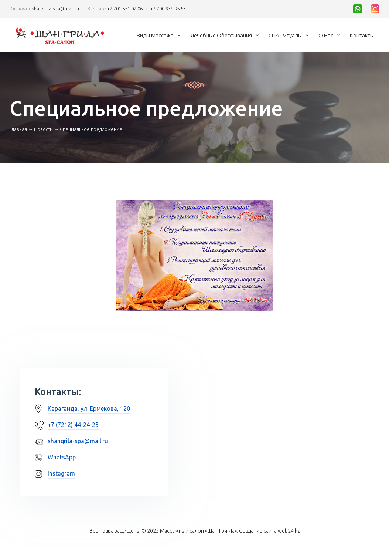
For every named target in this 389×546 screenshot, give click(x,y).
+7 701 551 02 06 (125, 8)
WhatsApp (62, 457)
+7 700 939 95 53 (168, 8)
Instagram (61, 473)
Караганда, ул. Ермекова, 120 (89, 408)
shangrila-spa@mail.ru (55, 8)
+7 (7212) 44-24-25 (73, 424)
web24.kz (289, 531)
